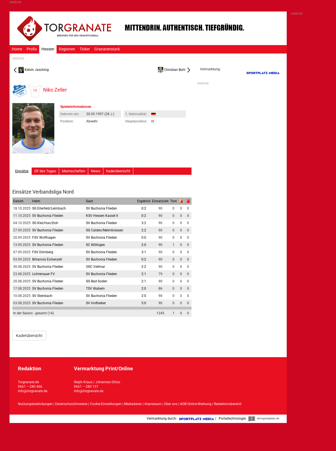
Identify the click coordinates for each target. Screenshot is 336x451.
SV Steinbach (42, 296)
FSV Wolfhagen (44, 238)
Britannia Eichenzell (47, 259)
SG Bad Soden (96, 281)
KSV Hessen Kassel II (102, 216)
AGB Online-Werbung (195, 404)
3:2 (143, 223)
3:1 (143, 252)
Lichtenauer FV (43, 274)
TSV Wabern (95, 288)
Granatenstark (107, 49)
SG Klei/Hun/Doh (45, 223)
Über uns (171, 404)
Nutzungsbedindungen (35, 404)
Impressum (153, 404)
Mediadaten (133, 404)
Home (17, 49)
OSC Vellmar (95, 267)
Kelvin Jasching (30, 70)
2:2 (143, 230)
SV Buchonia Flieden (101, 208)
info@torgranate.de (32, 391)
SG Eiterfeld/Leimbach (49, 208)
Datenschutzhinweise (71, 404)
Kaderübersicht (118, 171)
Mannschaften (73, 171)
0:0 (143, 238)
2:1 (143, 274)
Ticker (85, 49)
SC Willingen (95, 245)
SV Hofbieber (96, 303)
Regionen (67, 49)
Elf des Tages (45, 171)
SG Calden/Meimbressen (104, 230)
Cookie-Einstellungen (106, 404)
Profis (32, 49)
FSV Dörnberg (42, 252)
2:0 (143, 245)
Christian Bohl (175, 70)
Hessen (47, 49)
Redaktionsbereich (228, 404)
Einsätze (22, 171)
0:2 (143, 208)
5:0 (143, 303)
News (95, 171)
